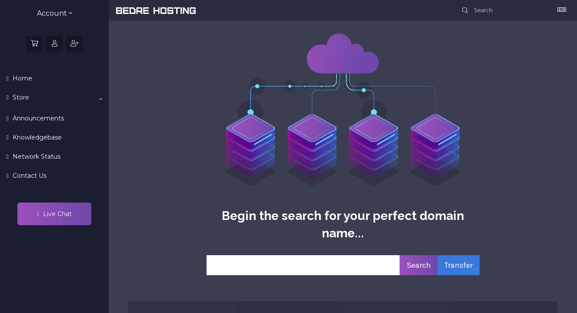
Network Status (35, 156)
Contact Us (29, 176)
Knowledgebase (36, 137)
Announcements (37, 118)
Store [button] (56, 97)
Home (21, 78)
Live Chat (54, 214)
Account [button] (54, 13)
